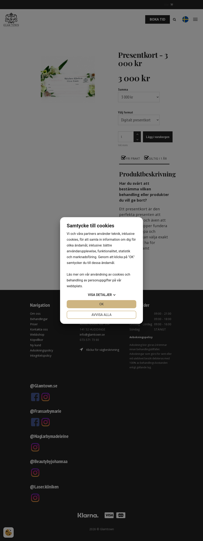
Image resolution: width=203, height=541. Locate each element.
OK (101, 304)
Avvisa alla (102, 315)
